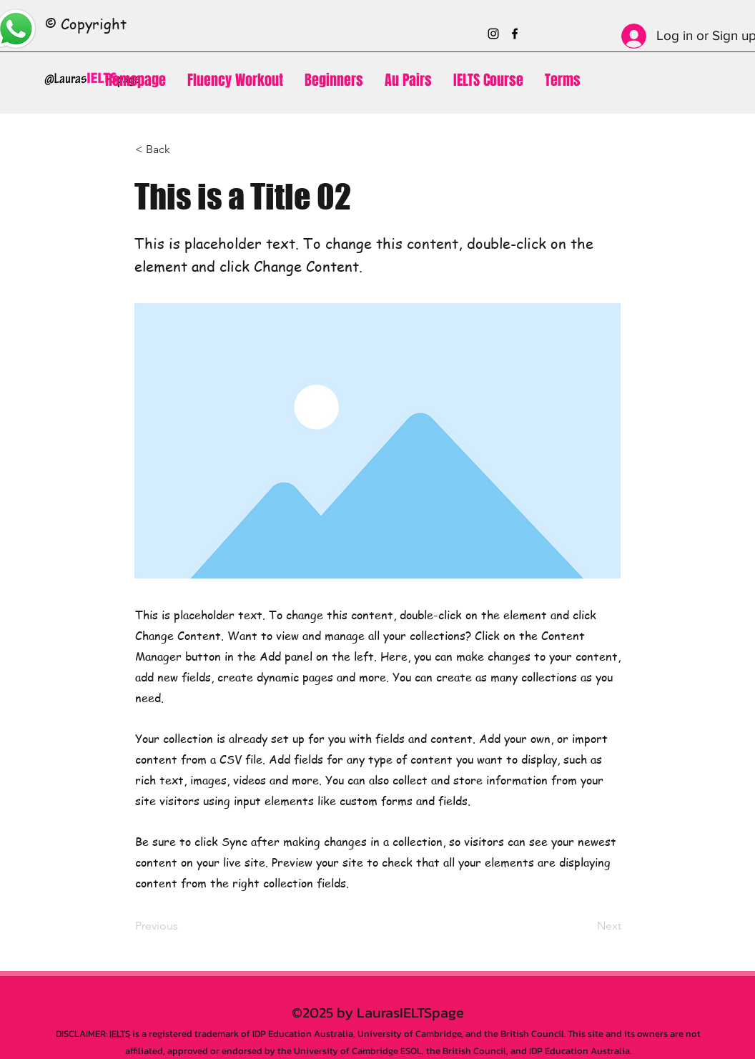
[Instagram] (493, 33)
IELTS (119, 1033)
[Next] (585, 926)
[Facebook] (515, 33)
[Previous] (182, 926)
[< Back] (182, 149)
